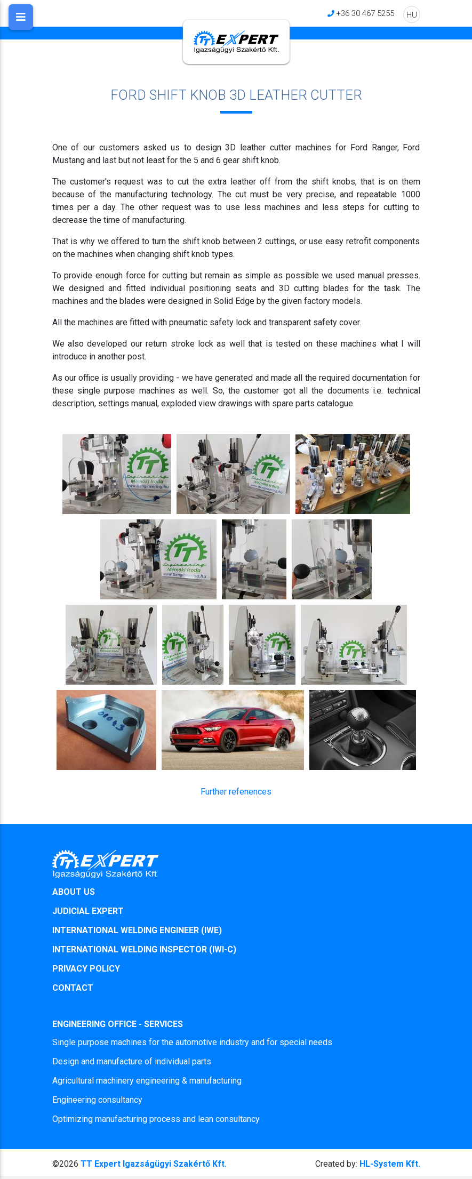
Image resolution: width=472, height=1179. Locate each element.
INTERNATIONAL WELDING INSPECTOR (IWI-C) (144, 949)
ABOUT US (73, 892)
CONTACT (72, 988)
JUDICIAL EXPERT (88, 911)
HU (411, 15)
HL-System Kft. (367, 1164)
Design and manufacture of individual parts (131, 1061)
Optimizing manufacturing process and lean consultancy (156, 1119)
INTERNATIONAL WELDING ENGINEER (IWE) (137, 930)
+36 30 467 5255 (365, 13)
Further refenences (236, 792)
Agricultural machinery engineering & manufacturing (147, 1081)
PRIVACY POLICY (86, 969)
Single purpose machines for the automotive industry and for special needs (192, 1042)
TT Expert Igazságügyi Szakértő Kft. (154, 1164)
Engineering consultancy (97, 1100)
